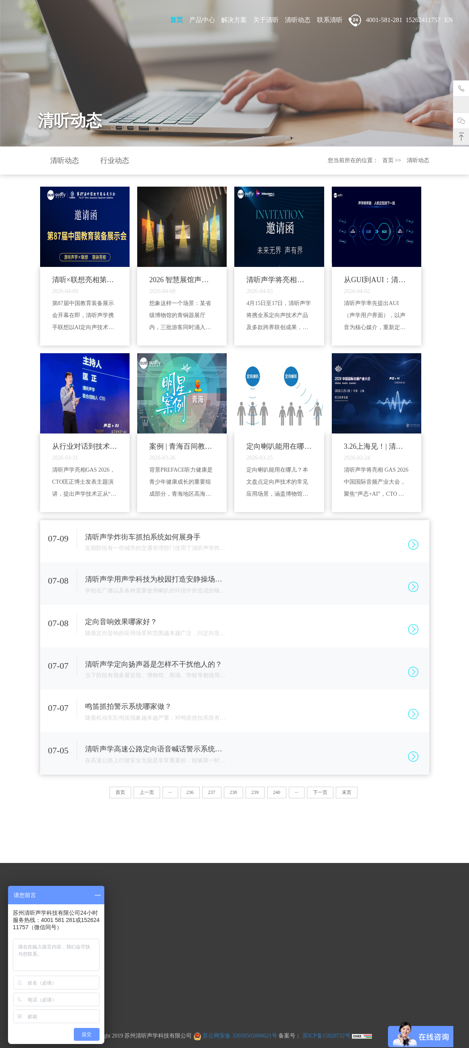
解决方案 (234, 19)
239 (255, 792)
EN (449, 19)
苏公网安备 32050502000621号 (235, 1036)
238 (233, 792)
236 (190, 792)
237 (211, 792)
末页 (346, 792)
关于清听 (266, 19)
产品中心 (202, 19)
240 (276, 792)
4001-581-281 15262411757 (395, 20)
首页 (176, 19)
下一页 (320, 792)
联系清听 (330, 19)
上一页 (147, 792)
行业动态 (114, 161)
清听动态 (298, 19)
